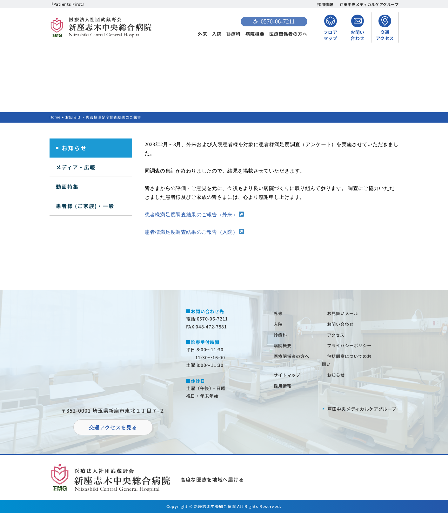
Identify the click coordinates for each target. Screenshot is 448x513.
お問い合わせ (341, 324)
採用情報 (325, 4)
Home (55, 117)
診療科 (233, 33)
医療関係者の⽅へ (293, 356)
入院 (217, 33)
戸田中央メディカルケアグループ (369, 4)
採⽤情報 (283, 385)
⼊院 (279, 324)
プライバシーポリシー (351, 345)
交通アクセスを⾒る (113, 427)
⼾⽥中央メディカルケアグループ (362, 409)
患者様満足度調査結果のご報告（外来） (191, 214)
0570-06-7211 (274, 21)
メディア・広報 (76, 167)
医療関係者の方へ (288, 33)
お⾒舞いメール (344, 313)
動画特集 (67, 186)
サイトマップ (288, 375)
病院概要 (254, 33)
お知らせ (74, 117)
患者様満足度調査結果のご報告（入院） (191, 232)
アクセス (336, 335)
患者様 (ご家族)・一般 (85, 206)
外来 (202, 33)
